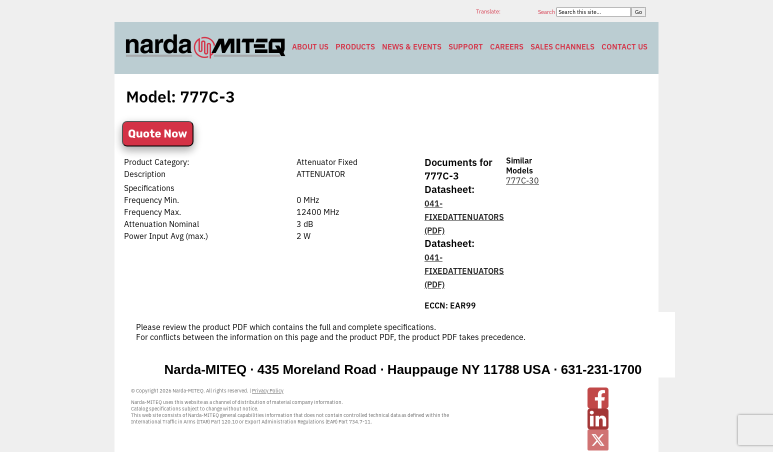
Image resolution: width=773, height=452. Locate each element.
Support (465, 47)
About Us (310, 47)
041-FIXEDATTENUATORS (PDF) (464, 217)
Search (547, 12)
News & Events (412, 47)
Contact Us (625, 47)
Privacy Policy (268, 391)
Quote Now (158, 133)
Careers (507, 47)
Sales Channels (562, 47)
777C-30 (522, 181)
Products (355, 47)
